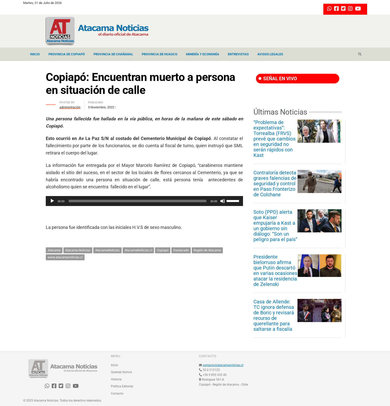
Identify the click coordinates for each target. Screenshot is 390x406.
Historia (116, 379)
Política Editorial (122, 386)
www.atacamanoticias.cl (65, 257)
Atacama (54, 250)
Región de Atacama (207, 250)
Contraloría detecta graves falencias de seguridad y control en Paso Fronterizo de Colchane (274, 183)
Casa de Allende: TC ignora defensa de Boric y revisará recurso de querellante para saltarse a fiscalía (273, 315)
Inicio (35, 54)
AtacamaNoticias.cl (138, 250)
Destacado (181, 250)
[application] (144, 201)
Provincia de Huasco (159, 54)
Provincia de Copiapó (67, 54)
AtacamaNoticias (107, 250)
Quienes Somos (121, 372)
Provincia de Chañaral (113, 54)
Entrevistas (238, 54)
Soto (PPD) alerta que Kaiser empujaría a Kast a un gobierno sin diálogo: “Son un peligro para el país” (275, 225)
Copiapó (162, 250)
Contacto (117, 393)
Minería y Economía (202, 54)
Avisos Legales (270, 54)
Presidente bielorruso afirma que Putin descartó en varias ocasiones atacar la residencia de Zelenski (275, 270)
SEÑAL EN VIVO (277, 78)
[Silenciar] (222, 201)
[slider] (137, 201)
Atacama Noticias (77, 250)
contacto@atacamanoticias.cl (223, 365)
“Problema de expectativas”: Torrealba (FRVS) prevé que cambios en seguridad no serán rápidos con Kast (274, 139)
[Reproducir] (52, 201)
